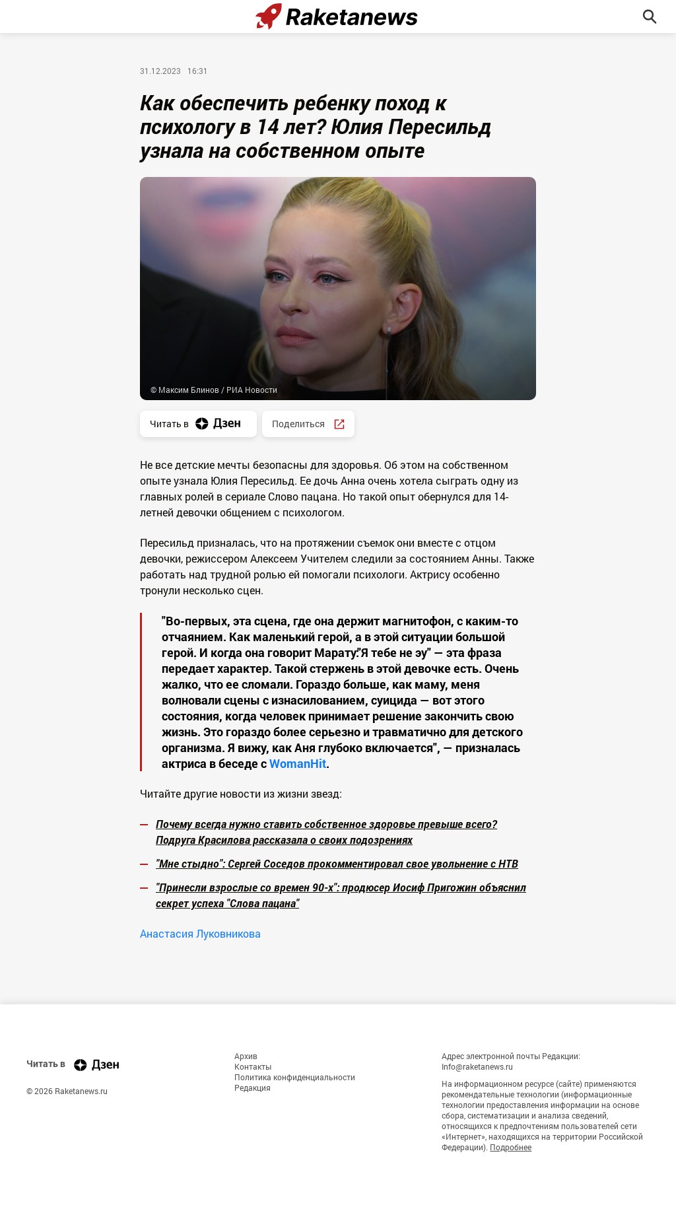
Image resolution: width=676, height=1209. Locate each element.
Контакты (252, 1066)
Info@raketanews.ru (477, 1066)
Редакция (252, 1087)
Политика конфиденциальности (294, 1077)
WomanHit (297, 763)
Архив (245, 1056)
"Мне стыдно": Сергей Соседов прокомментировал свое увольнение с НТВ (337, 863)
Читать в (198, 423)
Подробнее (510, 1147)
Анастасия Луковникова (200, 933)
